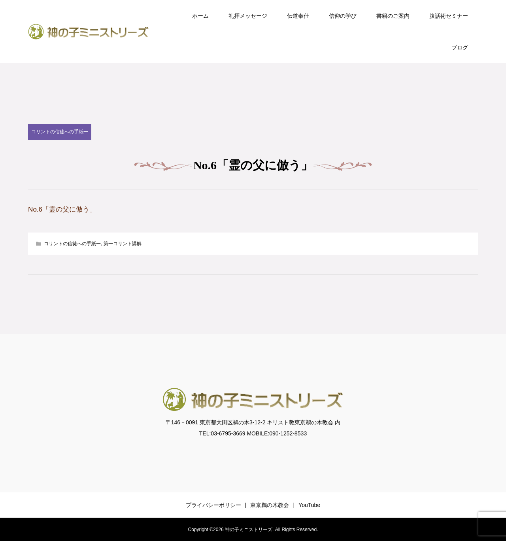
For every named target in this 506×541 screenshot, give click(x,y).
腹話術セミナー (448, 16)
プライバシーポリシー (213, 505)
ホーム (200, 16)
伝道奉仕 (298, 16)
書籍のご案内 (393, 16)
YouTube (309, 505)
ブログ (459, 47)
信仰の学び (343, 16)
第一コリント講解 (123, 243)
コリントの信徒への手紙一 (59, 131)
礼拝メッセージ (247, 16)
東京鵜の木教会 (269, 505)
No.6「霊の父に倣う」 (62, 209)
